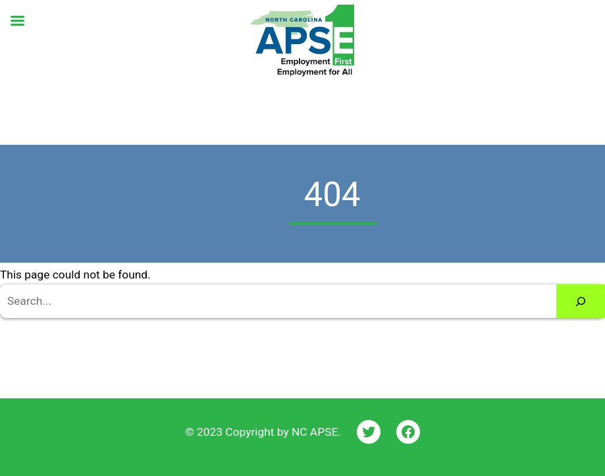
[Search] (580, 301)
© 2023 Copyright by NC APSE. (263, 431)
